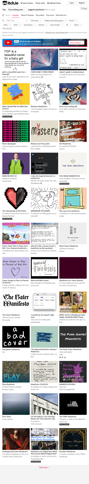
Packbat (34, 253)
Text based (34, 21)
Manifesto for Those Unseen (71, 280)
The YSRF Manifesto (67, 416)
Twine (5, 25)
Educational (28, 25)
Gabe (61, 354)
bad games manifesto (11, 349)
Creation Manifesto (67, 451)
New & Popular (27, 15)
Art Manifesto (65, 144)
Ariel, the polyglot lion (67, 389)
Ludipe (61, 216)
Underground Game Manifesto (15, 451)
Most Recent (61, 15)
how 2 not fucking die (68, 106)
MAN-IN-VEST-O (9, 176)
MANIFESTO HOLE (67, 384)
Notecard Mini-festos (40, 280)
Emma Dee (35, 286)
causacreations (7, 419)
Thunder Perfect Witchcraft (12, 457)
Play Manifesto (8, 384)
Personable (6, 320)
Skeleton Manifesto (39, 106)
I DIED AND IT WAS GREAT (42, 72)
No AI (72, 21)
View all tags (7, 28)
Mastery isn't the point (40, 144)
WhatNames (35, 183)
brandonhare (6, 181)
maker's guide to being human (71, 72)
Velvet (61, 112)
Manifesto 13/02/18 (39, 384)
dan (3, 352)
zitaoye (61, 251)
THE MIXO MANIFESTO (69, 176)
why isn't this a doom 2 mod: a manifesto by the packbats (43, 247)
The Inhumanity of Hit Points (14, 211)
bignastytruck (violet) (9, 79)
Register (82, 3)
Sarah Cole (34, 389)
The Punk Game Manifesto (70, 349)
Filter (84, 9)
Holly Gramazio (36, 424)
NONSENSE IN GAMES (40, 211)
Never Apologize (9, 144)
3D (67, 25)
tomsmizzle (35, 112)
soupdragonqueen (37, 459)
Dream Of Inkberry (9, 288)
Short (16, 25)
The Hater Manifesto (11, 315)
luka (3, 253)
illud (32, 357)
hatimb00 (34, 216)
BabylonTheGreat (8, 216)
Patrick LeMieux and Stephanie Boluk (15, 114)
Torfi (3, 149)
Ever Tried (6, 416)
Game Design (55, 25)
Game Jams (40, 3)
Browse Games (27, 3)
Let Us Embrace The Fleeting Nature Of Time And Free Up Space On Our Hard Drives (43, 418)
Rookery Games (8, 389)
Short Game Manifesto (68, 246)
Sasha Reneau (36, 77)
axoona (62, 149)
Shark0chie (63, 457)
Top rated (50, 15)
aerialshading (35, 322)
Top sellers (40, 15)
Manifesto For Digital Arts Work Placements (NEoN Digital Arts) (44, 452)
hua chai (62, 77)
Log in (72, 3)
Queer (76, 25)
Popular (15, 15)
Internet (41, 25)
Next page (43, 467)
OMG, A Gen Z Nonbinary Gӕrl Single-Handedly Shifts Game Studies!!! (72, 317)
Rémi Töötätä (35, 149)
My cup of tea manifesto (69, 211)
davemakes (63, 181)
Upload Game (54, 3)
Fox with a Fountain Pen (68, 286)
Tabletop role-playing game (53, 21)
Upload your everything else (56, 32)
